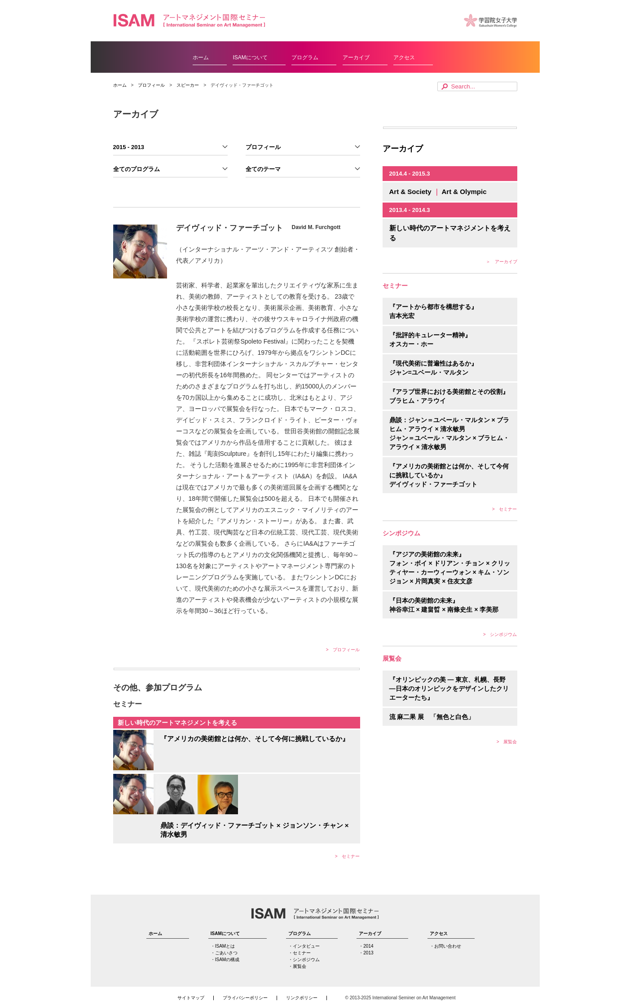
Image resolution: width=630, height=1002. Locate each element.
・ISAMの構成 (225, 960)
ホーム (201, 58)
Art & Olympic (463, 191)
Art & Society (411, 191)
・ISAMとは (223, 946)
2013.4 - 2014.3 (409, 210)
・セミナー (299, 953)
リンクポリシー (301, 998)
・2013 (366, 953)
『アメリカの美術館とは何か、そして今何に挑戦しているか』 (254, 738)
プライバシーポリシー (245, 998)
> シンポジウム (500, 634)
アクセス (404, 58)
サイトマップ (190, 998)
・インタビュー (304, 946)
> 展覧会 (507, 741)
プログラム (304, 58)
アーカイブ (356, 58)
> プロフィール (343, 649)
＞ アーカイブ (501, 261)
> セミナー (347, 856)
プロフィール (151, 85)
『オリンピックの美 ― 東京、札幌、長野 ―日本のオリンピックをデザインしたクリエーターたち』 (449, 688)
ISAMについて (250, 58)
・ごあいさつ (224, 953)
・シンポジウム (304, 960)
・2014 (366, 946)
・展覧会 (297, 966)
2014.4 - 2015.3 (409, 173)
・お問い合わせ (445, 946)
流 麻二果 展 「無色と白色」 (432, 716)
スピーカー (187, 85)
